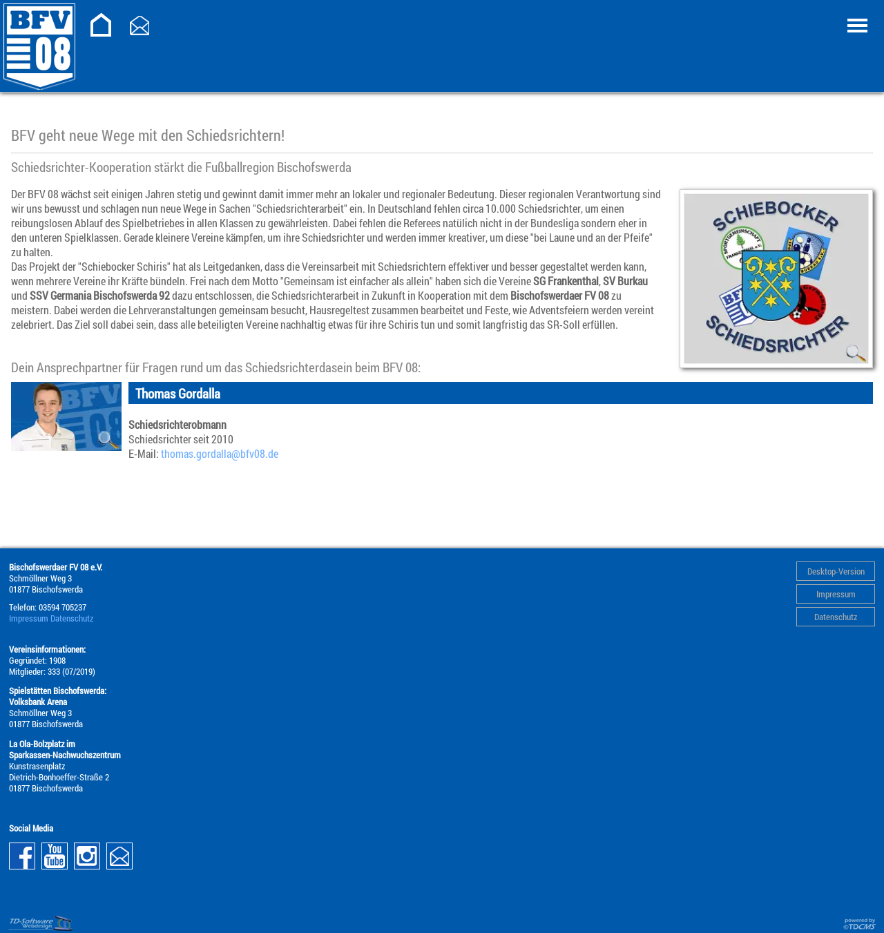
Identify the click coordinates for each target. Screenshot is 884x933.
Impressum (836, 593)
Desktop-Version (836, 571)
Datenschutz (835, 616)
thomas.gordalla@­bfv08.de (219, 453)
